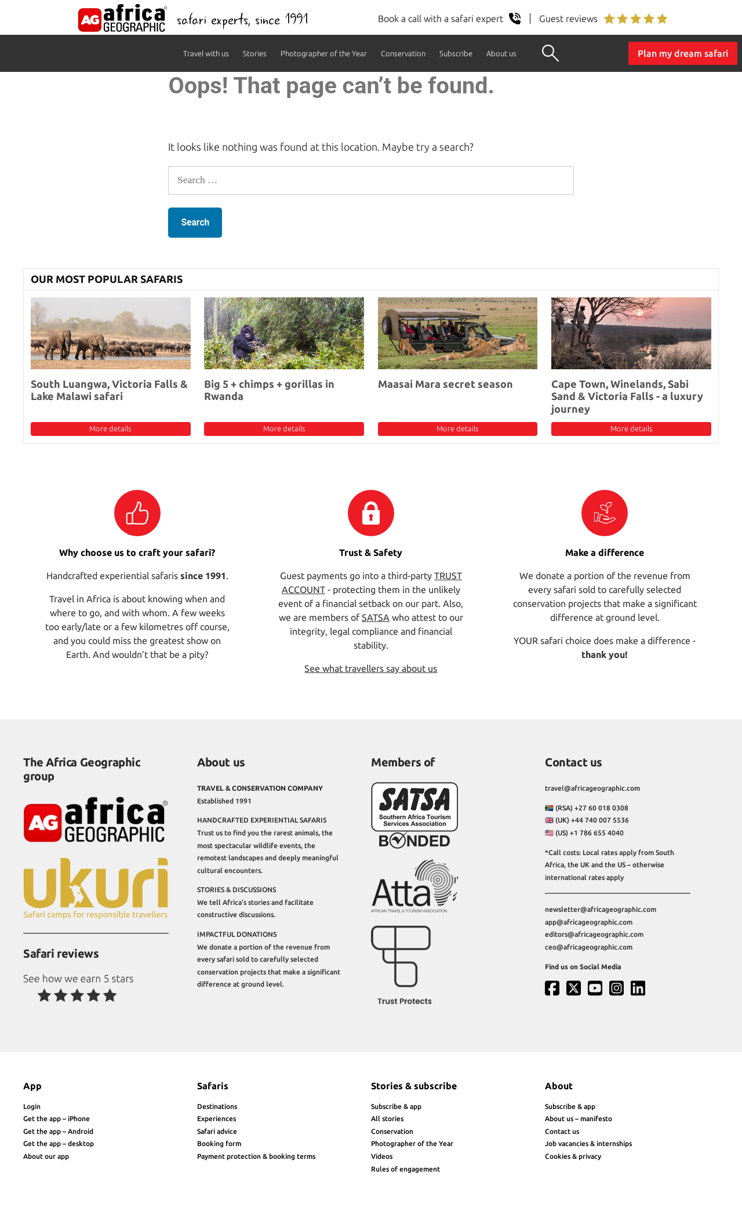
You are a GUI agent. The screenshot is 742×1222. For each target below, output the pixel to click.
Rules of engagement (405, 1169)
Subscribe (455, 53)
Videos (381, 1156)
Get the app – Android (58, 1131)
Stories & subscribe (414, 1086)
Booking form (219, 1143)
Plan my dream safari (683, 53)
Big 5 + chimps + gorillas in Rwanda (269, 390)
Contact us (562, 1131)
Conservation (403, 53)
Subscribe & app (396, 1106)
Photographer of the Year (324, 53)
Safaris (212, 1086)
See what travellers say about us (370, 668)
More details (110, 428)
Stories (255, 53)
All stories (387, 1118)
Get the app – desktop (58, 1143)
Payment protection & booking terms (256, 1156)
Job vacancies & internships (588, 1143)
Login (32, 1106)
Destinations (217, 1106)
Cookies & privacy (573, 1156)
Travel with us (206, 53)
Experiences (216, 1118)
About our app (46, 1156)
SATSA (376, 617)
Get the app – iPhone (56, 1118)
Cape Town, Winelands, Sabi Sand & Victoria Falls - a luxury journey (627, 396)
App (32, 1086)
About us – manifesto (578, 1118)
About (559, 1086)
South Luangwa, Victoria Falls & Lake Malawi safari (109, 390)
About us (501, 53)
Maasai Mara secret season (445, 384)
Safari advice (217, 1131)
